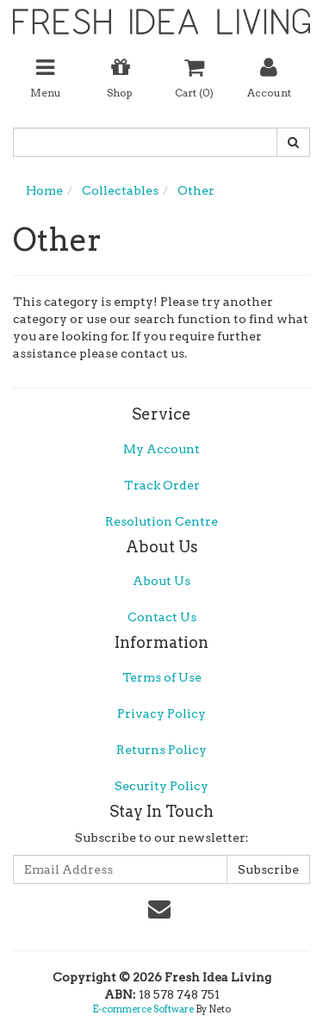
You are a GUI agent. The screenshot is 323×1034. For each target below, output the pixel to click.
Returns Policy (161, 750)
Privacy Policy (161, 713)
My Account (161, 449)
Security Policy (161, 786)
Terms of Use (162, 677)
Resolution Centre (161, 521)
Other (195, 190)
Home (44, 190)
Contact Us (161, 617)
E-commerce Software (143, 1009)
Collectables (120, 190)
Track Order (162, 485)
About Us (161, 581)
